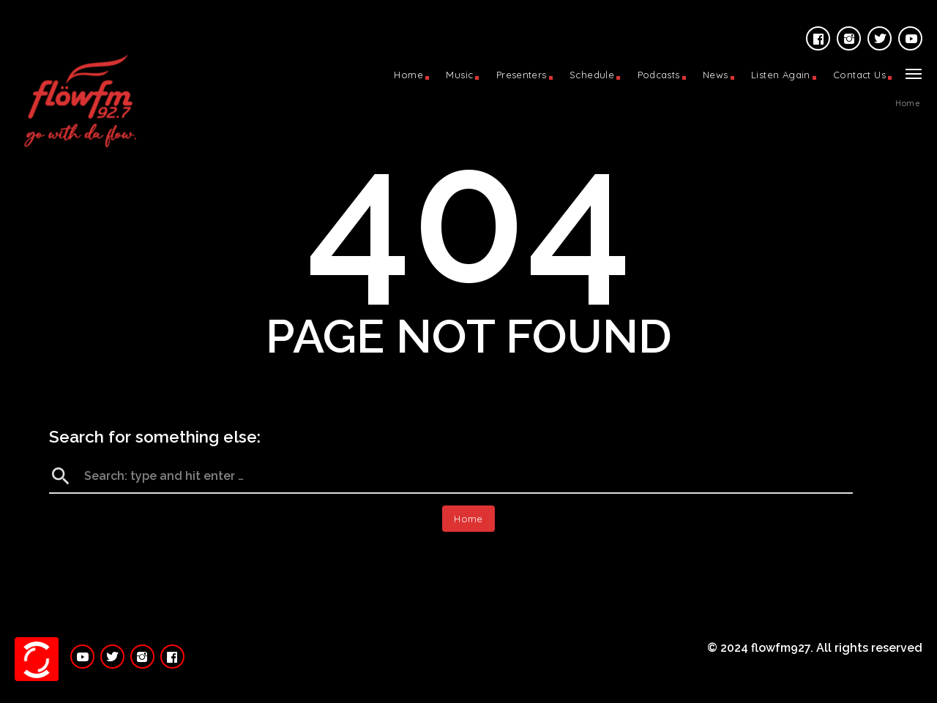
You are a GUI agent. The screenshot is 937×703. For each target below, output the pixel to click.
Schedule (592, 74)
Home (408, 74)
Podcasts (659, 74)
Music (459, 74)
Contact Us (859, 74)
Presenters (521, 74)
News (715, 74)
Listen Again (780, 74)
